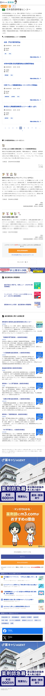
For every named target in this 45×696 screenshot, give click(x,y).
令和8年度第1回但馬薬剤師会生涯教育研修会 (19, 64)
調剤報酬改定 (15, 617)
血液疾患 (13, 96)
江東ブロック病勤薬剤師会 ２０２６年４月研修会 (20, 85)
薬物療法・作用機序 (26, 617)
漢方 (5, 53)
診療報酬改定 (5, 623)
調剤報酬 (6, 75)
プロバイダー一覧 (22, 262)
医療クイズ (38, 620)
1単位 (10, 53)
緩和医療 (6, 118)
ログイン (13, 6)
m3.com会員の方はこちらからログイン (22, 254)
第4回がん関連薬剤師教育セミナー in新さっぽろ (20, 106)
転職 (12, 623)
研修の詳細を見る (35, 57)
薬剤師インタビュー (27, 620)
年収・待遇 (5, 620)
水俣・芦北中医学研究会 (12, 42)
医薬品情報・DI (6, 617)
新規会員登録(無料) (22, 250)
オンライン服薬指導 (15, 620)
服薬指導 (36, 617)
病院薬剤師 (7, 96)
